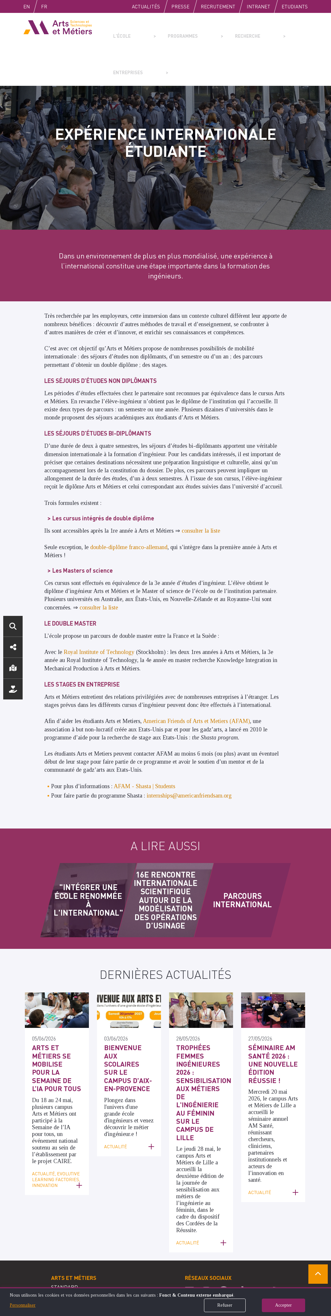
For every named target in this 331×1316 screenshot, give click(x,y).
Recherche (214, 31)
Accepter (283, 1305)
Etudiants (295, 6)
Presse (180, 6)
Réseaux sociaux (13, 647)
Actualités (146, 6)
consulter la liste (201, 494)
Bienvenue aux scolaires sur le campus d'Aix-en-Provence (128, 1021)
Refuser (224, 1305)
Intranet (258, 6)
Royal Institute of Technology (99, 615)
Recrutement (218, 6)
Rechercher (13, 626)
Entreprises (264, 31)
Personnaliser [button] (23, 1305)
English (33, 6)
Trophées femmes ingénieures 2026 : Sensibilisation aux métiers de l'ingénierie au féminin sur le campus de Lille (199, 1038)
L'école (119, 31)
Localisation (13, 668)
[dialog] (165, 1301)
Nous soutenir (13, 689)
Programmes (164, 31)
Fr (58, 6)
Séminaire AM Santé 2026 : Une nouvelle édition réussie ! (272, 1021)
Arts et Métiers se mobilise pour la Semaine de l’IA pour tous (56, 1021)
